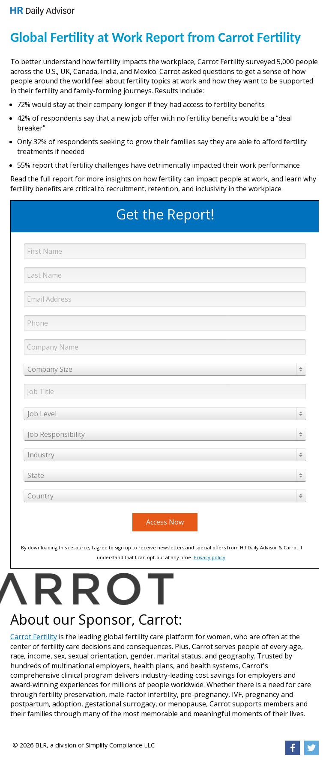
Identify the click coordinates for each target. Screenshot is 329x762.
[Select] (165, 369)
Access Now (165, 522)
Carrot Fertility (33, 636)
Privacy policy (209, 557)
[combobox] (165, 369)
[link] (42, 11)
